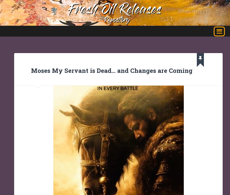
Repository (117, 20)
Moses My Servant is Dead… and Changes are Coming (111, 70)
